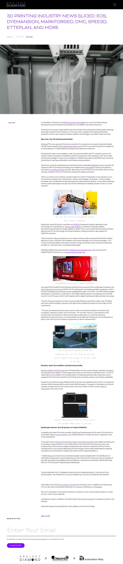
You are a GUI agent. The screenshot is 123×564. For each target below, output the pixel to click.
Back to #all (45, 516)
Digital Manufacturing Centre (52, 289)
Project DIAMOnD (62, 435)
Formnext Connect (57, 170)
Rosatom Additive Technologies (52, 370)
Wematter (90, 167)
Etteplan (94, 165)
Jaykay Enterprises (70, 146)
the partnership (55, 301)
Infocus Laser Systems (73, 227)
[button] (114, 4)
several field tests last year (75, 252)
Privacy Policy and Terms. (39, 539)
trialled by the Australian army (80, 250)
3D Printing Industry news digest (73, 122)
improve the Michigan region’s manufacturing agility (75, 442)
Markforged (76, 432)
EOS (60, 146)
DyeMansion (103, 289)
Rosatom (110, 370)
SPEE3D (77, 224)
